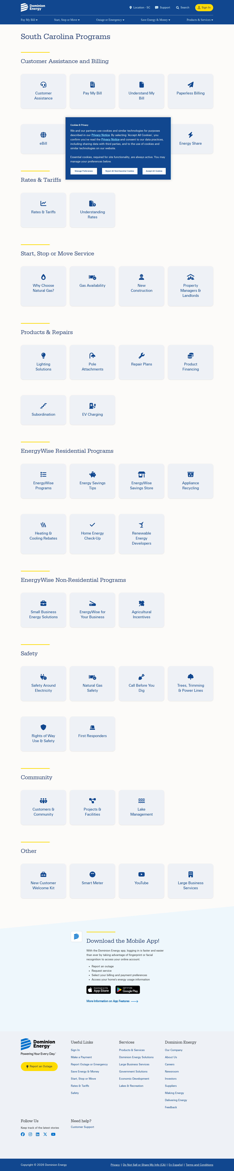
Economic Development (134, 1078)
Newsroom (172, 1071)
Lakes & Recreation (131, 1086)
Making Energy (174, 1093)
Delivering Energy (176, 1100)
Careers (169, 1064)
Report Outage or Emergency (89, 1064)
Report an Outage (39, 1066)
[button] (43, 91)
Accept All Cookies (154, 171)
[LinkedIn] (37, 1134)
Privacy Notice (100, 135)
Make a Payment (81, 1057)
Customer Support (82, 1127)
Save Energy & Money (154, 19)
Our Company (173, 1050)
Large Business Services (134, 1064)
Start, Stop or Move (65, 19)
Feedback (171, 1107)
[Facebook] (23, 1134)
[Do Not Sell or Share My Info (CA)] (144, 1164)
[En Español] (176, 1164)
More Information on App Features (112, 1001)
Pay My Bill (28, 19)
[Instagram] (30, 1134)
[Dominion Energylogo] (33, 7)
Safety (75, 1093)
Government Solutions (133, 1071)
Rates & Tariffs (80, 1086)
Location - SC (141, 7)
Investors (170, 1078)
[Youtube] (53, 1134)
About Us (171, 1057)
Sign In (75, 1050)
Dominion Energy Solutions (136, 1057)
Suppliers (171, 1086)
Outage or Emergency (109, 19)
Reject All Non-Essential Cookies (119, 171)
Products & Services (199, 19)
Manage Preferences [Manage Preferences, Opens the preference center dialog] (84, 171)
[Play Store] (128, 990)
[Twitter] (45, 1134)
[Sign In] (204, 7)
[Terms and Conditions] (199, 1164)
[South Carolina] (38, 1047)
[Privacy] (115, 1164)
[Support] (162, 7)
